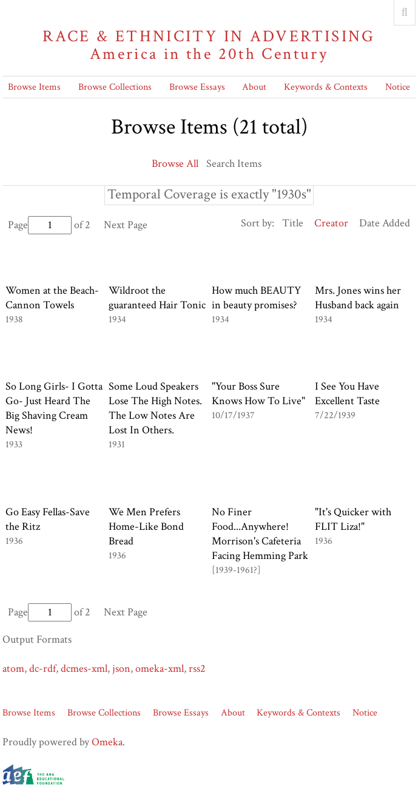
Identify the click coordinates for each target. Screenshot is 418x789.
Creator (331, 223)
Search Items (233, 164)
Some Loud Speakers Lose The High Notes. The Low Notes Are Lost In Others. (155, 408)
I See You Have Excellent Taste (347, 393)
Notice (397, 87)
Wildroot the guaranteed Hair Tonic (157, 297)
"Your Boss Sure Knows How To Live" (258, 393)
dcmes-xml (84, 669)
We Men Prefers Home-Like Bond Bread (146, 526)
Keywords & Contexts (326, 87)
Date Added (384, 223)
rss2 (197, 669)
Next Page (125, 225)
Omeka (107, 742)
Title (292, 223)
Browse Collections (115, 87)
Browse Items (34, 87)
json (121, 669)
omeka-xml (159, 669)
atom (13, 669)
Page (40, 225)
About (254, 87)
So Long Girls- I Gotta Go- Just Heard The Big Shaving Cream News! (54, 408)
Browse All (175, 164)
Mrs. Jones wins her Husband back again (358, 297)
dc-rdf (42, 669)
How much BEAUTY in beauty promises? (256, 297)
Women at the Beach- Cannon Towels (52, 297)
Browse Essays (197, 87)
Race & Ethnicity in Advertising (208, 45)
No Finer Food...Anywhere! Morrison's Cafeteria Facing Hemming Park (260, 534)
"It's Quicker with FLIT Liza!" (353, 519)
